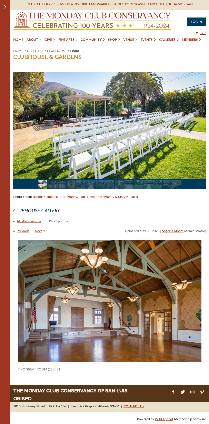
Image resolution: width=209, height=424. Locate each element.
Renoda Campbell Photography (55, 196)
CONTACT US (133, 406)
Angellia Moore (172, 231)
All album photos (29, 221)
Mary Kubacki (128, 196)
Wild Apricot (164, 419)
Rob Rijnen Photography (96, 196)
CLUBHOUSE (57, 51)
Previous (23, 231)
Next (38, 231)
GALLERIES (35, 51)
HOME (18, 51)
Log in (196, 21)
